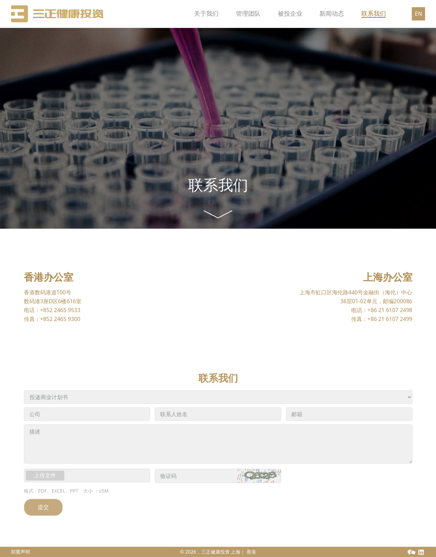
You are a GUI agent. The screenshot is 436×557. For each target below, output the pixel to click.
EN (418, 13)
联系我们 (373, 13)
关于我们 (172, 13)
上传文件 (45, 488)
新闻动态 (323, 13)
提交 (43, 520)
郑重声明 (20, 551)
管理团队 (222, 13)
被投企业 (272, 13)
